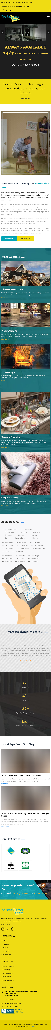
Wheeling (8, 561)
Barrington (28, 529)
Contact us (40, 893)
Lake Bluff (22, 542)
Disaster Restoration (12, 289)
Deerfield (36, 532)
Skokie (22, 559)
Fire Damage (8, 372)
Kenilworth (9, 542)
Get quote (25, 98)
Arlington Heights (11, 529)
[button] (2, 32)
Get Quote (9, 239)
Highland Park (19, 538)
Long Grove (25, 548)
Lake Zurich (9, 545)
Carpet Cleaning (10, 497)
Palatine (22, 556)
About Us (5, 947)
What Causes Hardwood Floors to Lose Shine (21, 775)
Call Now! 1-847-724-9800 (25, 65)
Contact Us (25, 239)
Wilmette (21, 561)
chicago (24, 532)
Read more (5, 297)
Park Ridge (35, 556)
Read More (5, 447)
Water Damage (9, 330)
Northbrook (19, 551)
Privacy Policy (6, 954)
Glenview (33, 535)
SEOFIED (32, 1026)
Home (4, 940)
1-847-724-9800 (24, 6)
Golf (6, 538)
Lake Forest (37, 542)
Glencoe (21, 535)
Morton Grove (40, 548)
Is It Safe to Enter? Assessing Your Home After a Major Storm (25, 814)
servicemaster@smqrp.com (13, 1003)
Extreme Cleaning (10, 437)
